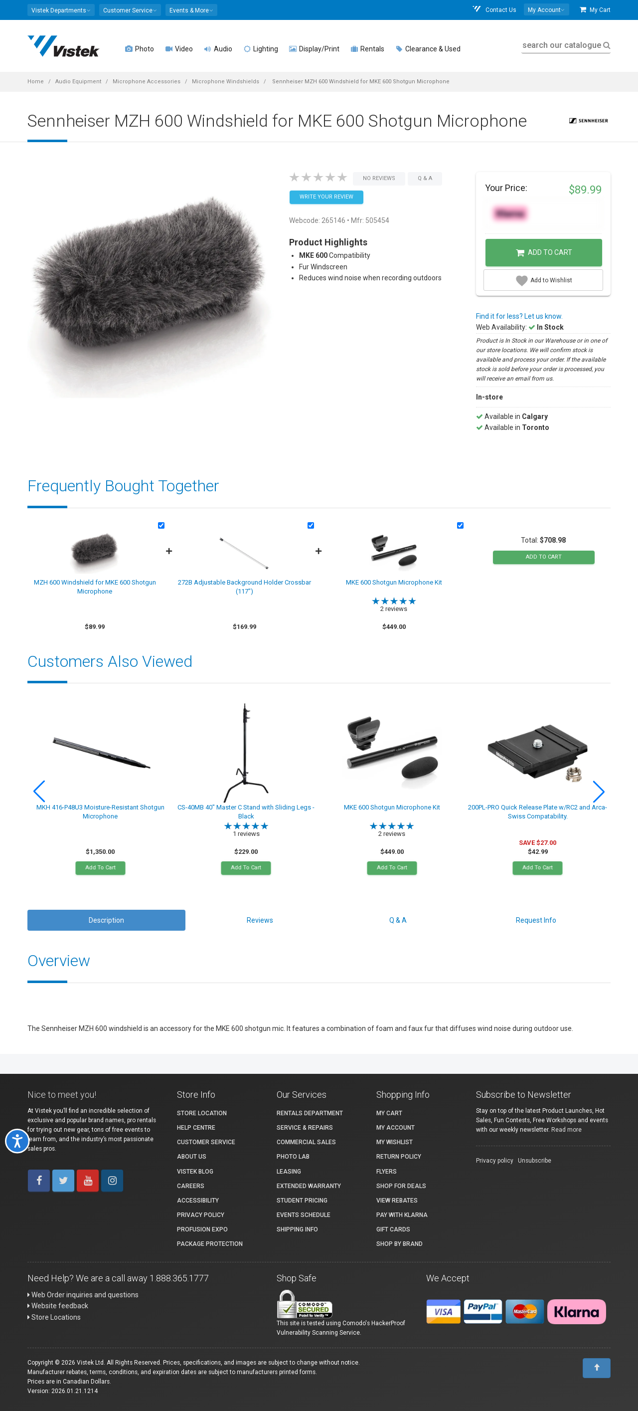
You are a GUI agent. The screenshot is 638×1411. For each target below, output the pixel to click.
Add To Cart (100, 867)
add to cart (544, 557)
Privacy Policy (200, 1214)
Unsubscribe (534, 1160)
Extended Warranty (309, 1186)
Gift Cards (393, 1229)
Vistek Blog (195, 1171)
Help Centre (196, 1127)
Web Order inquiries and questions (83, 1295)
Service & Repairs (305, 1127)
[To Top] (597, 1368)
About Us (191, 1156)
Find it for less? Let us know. (519, 316)
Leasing (289, 1171)
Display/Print (314, 49)
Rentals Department (310, 1113)
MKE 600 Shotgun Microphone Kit (394, 582)
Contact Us (494, 9)
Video (179, 49)
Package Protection (210, 1243)
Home (35, 81)
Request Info (536, 920)
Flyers (386, 1171)
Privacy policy (494, 1160)
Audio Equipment (78, 81)
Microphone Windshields (225, 81)
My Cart (595, 9)
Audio (218, 49)
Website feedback (57, 1306)
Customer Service (206, 1142)
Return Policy (398, 1156)
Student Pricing (302, 1200)
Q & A (398, 920)
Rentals (367, 49)
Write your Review (326, 197)
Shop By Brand (399, 1243)
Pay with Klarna (402, 1214)
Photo (139, 49)
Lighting (260, 49)
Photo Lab (293, 1156)
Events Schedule (303, 1214)
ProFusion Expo (202, 1229)
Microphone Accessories (146, 81)
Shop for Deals (401, 1186)
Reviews (260, 920)
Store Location (202, 1113)
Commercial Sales (306, 1142)
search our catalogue (565, 45)
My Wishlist (394, 1142)
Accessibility (198, 1200)
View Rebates (397, 1200)
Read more (566, 1129)
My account (395, 1127)
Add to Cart (544, 252)
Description (106, 920)
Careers (190, 1186)
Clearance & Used (428, 49)
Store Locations (54, 1317)
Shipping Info (297, 1229)
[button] (61, 10)
